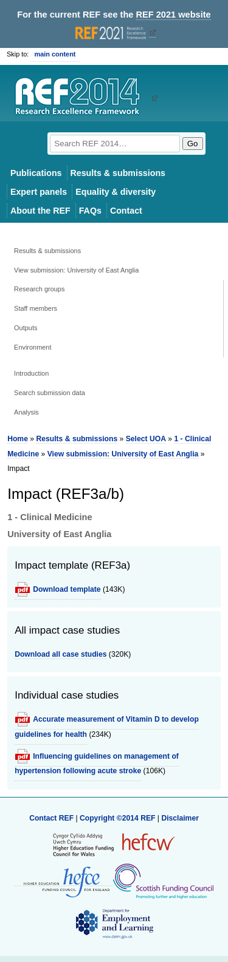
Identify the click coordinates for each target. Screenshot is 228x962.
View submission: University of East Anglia (76, 270)
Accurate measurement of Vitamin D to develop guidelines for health (107, 726)
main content (54, 54)
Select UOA (146, 439)
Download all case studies (60, 654)
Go (192, 143)
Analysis (26, 412)
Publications (36, 173)
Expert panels (38, 192)
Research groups (39, 289)
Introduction (31, 373)
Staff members (35, 308)
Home (17, 439)
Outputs (25, 327)
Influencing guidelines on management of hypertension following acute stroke (97, 763)
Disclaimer (180, 818)
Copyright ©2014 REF (118, 818)
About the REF (40, 210)
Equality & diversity (115, 192)
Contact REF (51, 818)
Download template (66, 589)
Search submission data (49, 392)
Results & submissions (118, 173)
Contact (126, 210)
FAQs (90, 210)
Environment (32, 347)
